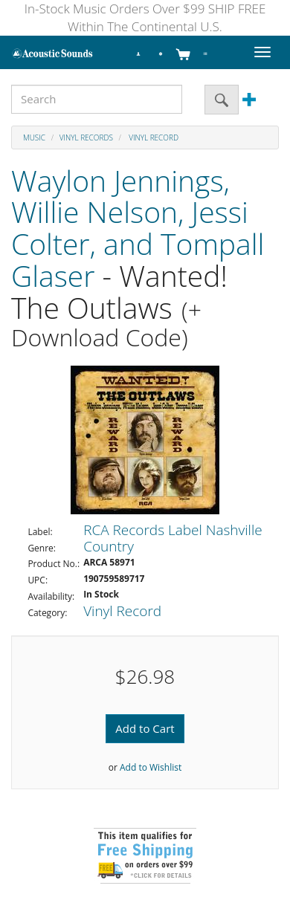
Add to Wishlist (150, 767)
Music (34, 137)
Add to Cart (144, 728)
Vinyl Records (86, 137)
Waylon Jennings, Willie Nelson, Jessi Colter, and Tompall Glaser (137, 228)
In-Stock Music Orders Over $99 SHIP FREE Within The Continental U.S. (145, 17)
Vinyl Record (152, 137)
